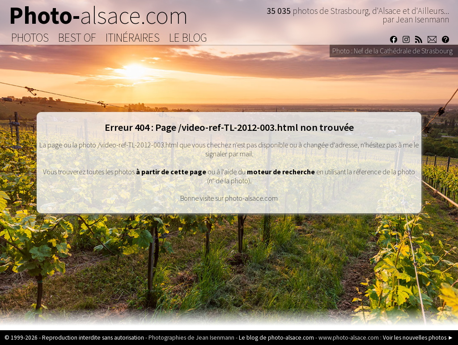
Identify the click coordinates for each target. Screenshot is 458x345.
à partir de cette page (171, 171)
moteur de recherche (281, 171)
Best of (77, 37)
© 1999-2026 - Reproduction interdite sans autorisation (74, 337)
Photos (30, 37)
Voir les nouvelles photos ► (418, 337)
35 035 (280, 10)
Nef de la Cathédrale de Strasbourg (403, 50)
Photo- (98, 15)
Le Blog (188, 37)
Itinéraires (133, 37)
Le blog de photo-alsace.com (276, 337)
